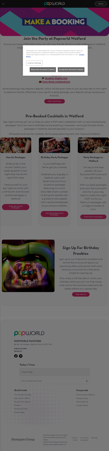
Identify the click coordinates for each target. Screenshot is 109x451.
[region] (55, 60)
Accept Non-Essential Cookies (71, 69)
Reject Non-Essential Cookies (43, 69)
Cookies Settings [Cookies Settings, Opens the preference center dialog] (34, 63)
